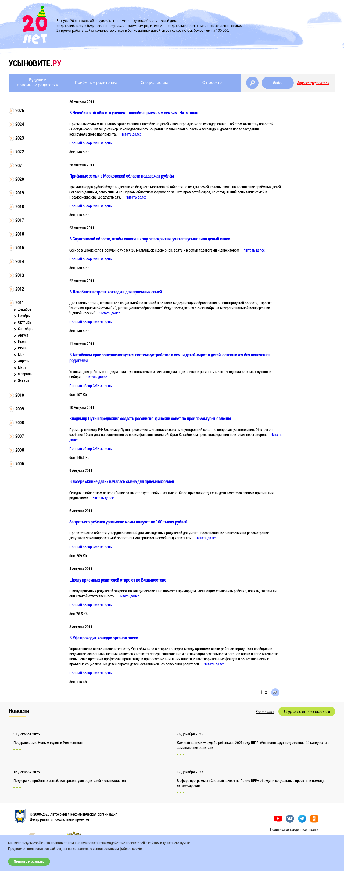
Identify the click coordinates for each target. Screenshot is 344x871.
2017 (19, 220)
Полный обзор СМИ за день (90, 143)
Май (21, 354)
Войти (277, 83)
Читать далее (131, 134)
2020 (19, 179)
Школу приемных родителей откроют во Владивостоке (117, 580)
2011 (19, 302)
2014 (19, 261)
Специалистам (154, 83)
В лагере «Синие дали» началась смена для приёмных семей (121, 481)
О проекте (212, 83)
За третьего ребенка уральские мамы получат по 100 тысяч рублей (128, 522)
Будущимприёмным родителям (37, 82)
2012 (19, 289)
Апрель (23, 360)
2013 (19, 275)
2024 (19, 124)
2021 (19, 165)
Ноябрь (24, 315)
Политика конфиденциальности (294, 829)
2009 (19, 409)
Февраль (25, 373)
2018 (19, 206)
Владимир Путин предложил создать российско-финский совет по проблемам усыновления (150, 418)
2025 (19, 110)
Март (22, 367)
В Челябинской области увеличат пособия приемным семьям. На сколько (134, 112)
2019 (19, 193)
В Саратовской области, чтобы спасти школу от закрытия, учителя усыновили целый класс (149, 239)
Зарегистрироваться (313, 83)
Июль (22, 341)
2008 (19, 422)
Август (23, 335)
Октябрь (24, 322)
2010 (19, 395)
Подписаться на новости (307, 711)
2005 (19, 463)
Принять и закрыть (29, 861)
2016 (19, 234)
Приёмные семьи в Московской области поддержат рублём (121, 176)
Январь (23, 380)
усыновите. (35, 63)
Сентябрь (25, 328)
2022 (19, 151)
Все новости (265, 712)
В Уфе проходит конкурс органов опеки (103, 637)
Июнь (22, 347)
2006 (19, 450)
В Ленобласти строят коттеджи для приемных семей (115, 292)
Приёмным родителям (96, 83)
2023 (19, 138)
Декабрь (24, 309)
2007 (19, 436)
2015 (19, 247)
